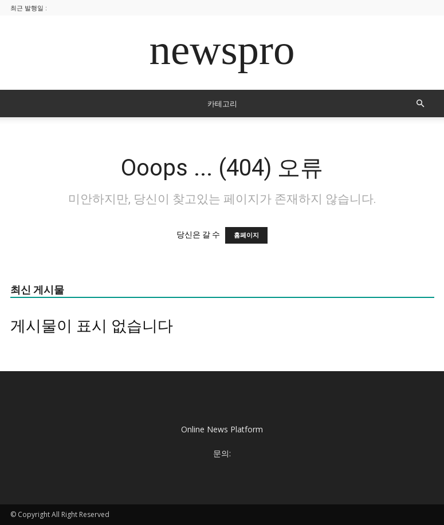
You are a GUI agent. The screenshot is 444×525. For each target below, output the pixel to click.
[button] (420, 103)
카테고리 (222, 103)
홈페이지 (246, 235)
